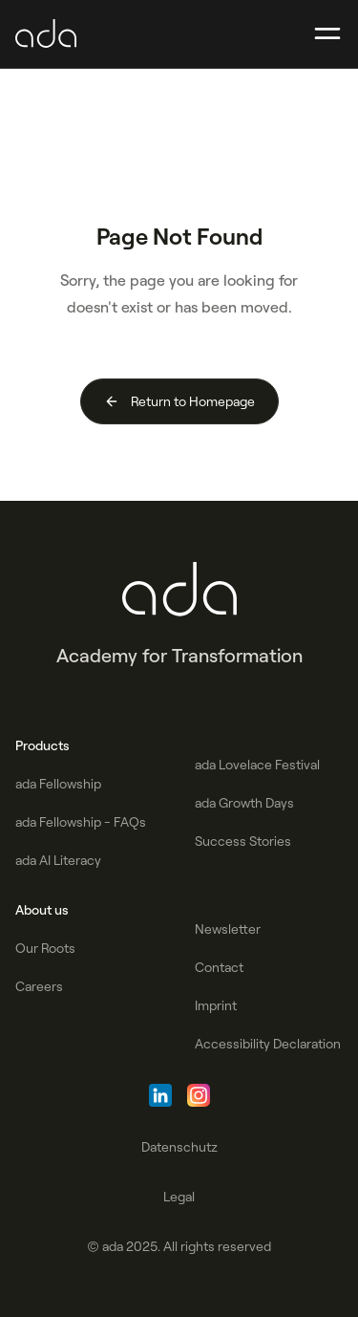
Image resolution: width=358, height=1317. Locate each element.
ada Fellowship (58, 783)
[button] (327, 34)
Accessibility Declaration (268, 1043)
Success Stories (243, 841)
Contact (219, 967)
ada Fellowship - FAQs (80, 822)
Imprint (216, 1005)
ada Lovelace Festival (257, 764)
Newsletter (228, 929)
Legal (179, 1196)
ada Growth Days (244, 802)
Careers (39, 986)
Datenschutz (179, 1147)
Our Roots (45, 948)
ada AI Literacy (58, 860)
